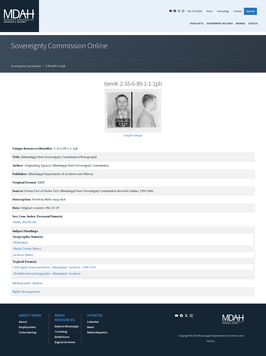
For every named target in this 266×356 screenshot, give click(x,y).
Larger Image (133, 135)
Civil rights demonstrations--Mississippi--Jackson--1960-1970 (54, 267)
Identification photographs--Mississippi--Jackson (46, 273)
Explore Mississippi (67, 326)
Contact (237, 11)
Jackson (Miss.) (23, 255)
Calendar (93, 322)
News (209, 11)
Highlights (196, 23)
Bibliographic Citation (27, 283)
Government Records (219, 23)
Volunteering (27, 332)
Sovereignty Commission (26, 66)
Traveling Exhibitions (62, 334)
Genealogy (223, 11)
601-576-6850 (194, 11)
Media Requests (97, 332)
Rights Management (26, 292)
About (23, 322)
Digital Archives (65, 342)
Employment (27, 327)
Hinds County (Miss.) (27, 249)
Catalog (253, 23)
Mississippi (20, 242)
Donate (250, 11)
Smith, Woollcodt (24, 222)
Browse (240, 23)
